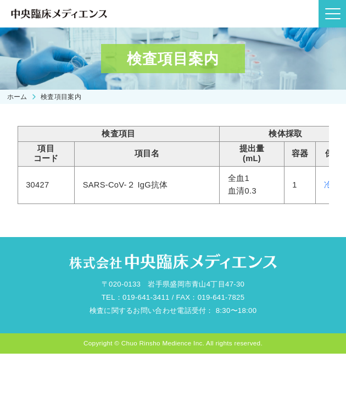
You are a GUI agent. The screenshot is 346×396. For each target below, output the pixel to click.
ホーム (17, 96)
